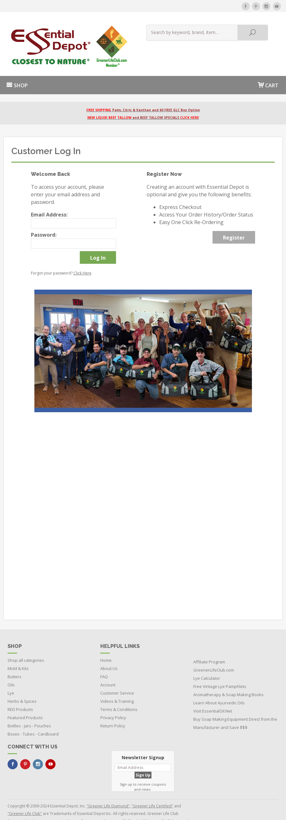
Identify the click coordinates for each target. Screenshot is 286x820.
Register (234, 222)
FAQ (104, 661)
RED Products (20, 694)
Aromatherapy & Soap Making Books (228, 679)
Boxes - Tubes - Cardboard (33, 719)
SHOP (17, 70)
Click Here (82, 258)
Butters (14, 661)
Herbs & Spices (22, 686)
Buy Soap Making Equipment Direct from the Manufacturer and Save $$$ (235, 708)
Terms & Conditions (118, 694)
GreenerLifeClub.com (213, 655)
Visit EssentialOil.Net (212, 696)
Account (107, 670)
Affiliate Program (209, 647)
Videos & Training (117, 686)
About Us (109, 653)
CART (268, 70)
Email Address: (49, 199)
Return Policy (112, 710)
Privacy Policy (113, 702)
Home (106, 645)
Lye (11, 678)
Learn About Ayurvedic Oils (219, 687)
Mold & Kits (18, 653)
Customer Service (117, 678)
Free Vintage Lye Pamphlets (219, 671)
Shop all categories (26, 645)
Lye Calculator (206, 663)
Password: (43, 220)
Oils (11, 670)
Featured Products (25, 702)
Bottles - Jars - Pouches (29, 710)
